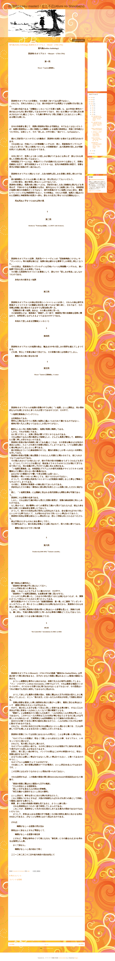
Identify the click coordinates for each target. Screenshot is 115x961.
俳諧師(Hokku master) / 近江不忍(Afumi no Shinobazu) (46, 6)
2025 (91, 97)
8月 (93, 105)
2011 (91, 153)
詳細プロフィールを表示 (95, 190)
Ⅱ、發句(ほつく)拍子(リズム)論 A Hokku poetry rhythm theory (96, 133)
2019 (91, 99)
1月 (93, 150)
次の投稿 (11, 944)
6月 (93, 108)
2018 (91, 101)
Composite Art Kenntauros (97, 179)
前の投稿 (81, 944)
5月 (93, 110)
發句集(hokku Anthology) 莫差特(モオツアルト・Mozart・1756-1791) (96, 145)
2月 (93, 114)
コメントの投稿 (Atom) (48, 948)
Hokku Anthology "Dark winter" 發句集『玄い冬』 (96, 139)
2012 (91, 104)
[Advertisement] (46, 928)
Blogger (76, 957)
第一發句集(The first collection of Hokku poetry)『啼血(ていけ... (96, 124)
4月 (93, 112)
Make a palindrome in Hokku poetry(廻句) (96, 129)
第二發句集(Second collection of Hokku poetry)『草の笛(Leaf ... (96, 118)
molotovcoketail (62, 957)
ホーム (46, 944)
